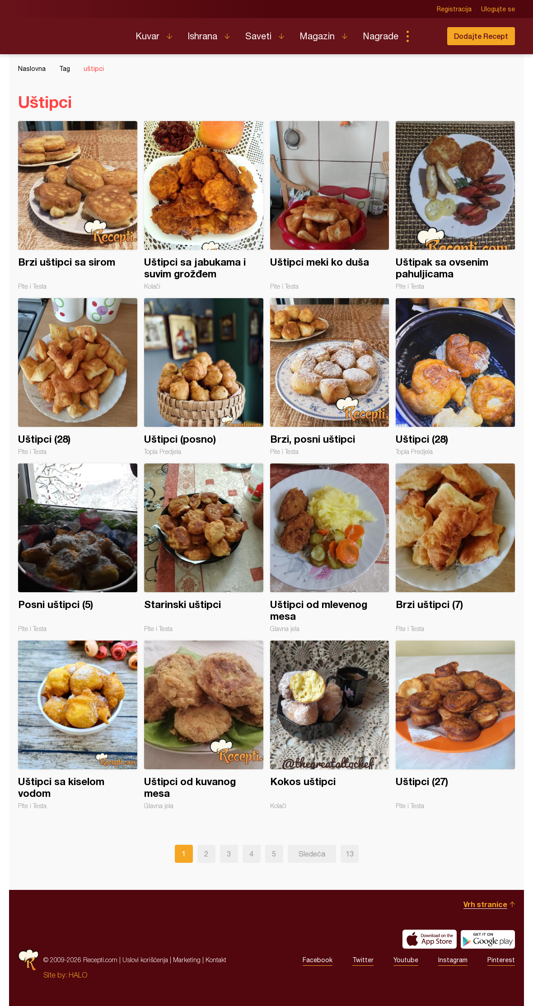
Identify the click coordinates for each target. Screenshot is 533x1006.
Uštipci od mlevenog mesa (329, 547)
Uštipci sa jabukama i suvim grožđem (203, 205)
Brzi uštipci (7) (455, 547)
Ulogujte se (498, 9)
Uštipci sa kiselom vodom (77, 725)
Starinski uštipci (203, 547)
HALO (78, 975)
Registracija (454, 9)
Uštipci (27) (455, 725)
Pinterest (501, 960)
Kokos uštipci (329, 725)
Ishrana (202, 36)
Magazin (317, 36)
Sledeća (312, 854)
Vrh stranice (485, 904)
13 (350, 854)
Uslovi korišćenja (145, 960)
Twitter (363, 960)
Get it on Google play (488, 939)
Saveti (258, 36)
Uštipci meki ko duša (329, 205)
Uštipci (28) (77, 376)
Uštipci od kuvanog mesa (203, 725)
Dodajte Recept (481, 36)
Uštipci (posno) (203, 376)
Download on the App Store (429, 939)
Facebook (317, 960)
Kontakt (216, 960)
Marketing (187, 960)
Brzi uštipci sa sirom (77, 205)
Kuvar (147, 36)
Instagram (453, 960)
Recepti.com (70, 32)
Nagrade (380, 36)
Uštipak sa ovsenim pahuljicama (455, 205)
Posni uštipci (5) (77, 547)
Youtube (405, 960)
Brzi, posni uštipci (329, 376)
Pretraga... (425, 36)
